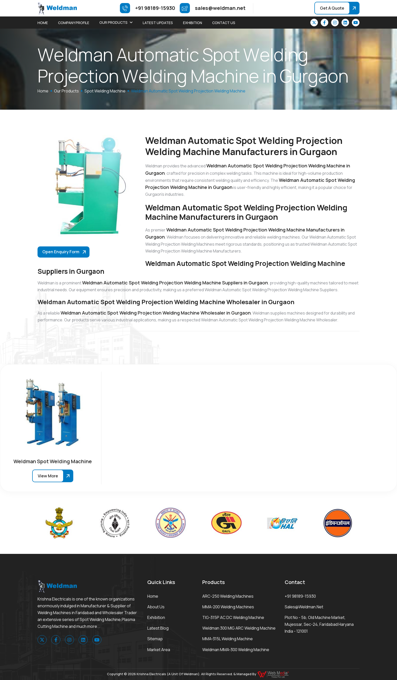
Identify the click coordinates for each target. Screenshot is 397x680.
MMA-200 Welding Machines (228, 607)
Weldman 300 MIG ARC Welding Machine (239, 628)
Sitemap (155, 639)
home (43, 91)
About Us (156, 607)
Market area (158, 649)
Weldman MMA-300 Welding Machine (235, 649)
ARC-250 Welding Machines (228, 596)
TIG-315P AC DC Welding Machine (233, 617)
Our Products (113, 22)
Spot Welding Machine (104, 91)
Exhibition (192, 22)
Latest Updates (158, 22)
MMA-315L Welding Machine (227, 639)
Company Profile (73, 22)
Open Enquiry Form (60, 252)
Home (43, 22)
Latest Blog (158, 628)
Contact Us (223, 22)
